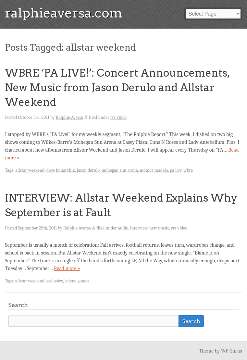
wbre (188, 170)
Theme (206, 351)
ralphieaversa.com (63, 13)
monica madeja (154, 170)
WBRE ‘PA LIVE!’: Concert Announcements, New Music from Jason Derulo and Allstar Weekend (117, 87)
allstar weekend (29, 170)
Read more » (67, 268)
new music (159, 228)
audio (123, 228)
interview (139, 228)
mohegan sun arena (120, 170)
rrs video (118, 117)
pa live (176, 170)
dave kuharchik (60, 170)
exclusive (54, 281)
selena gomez (77, 281)
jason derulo (88, 170)
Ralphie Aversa (69, 117)
